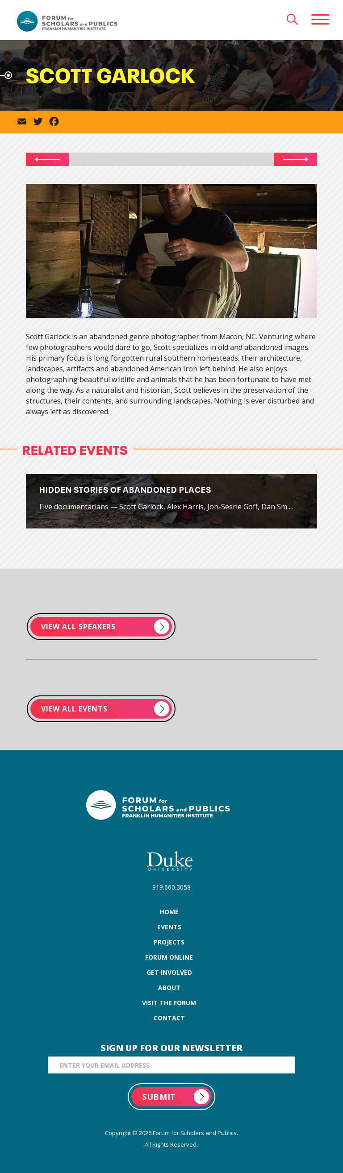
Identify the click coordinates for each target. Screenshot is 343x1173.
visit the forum (169, 1002)
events (169, 927)
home (169, 911)
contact (169, 1018)
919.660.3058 (171, 887)
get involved (169, 972)
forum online (169, 957)
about (169, 987)
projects (169, 942)
